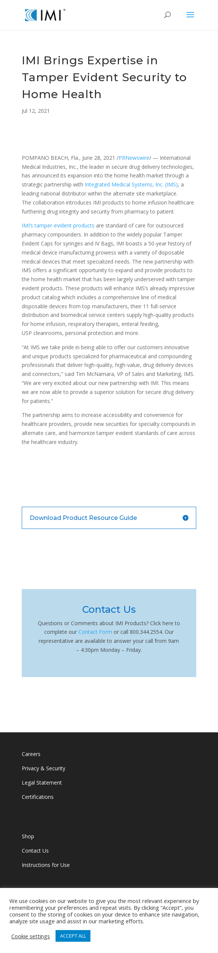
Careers (31, 754)
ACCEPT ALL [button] (73, 935)
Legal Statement (42, 782)
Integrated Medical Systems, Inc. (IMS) (131, 184)
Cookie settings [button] (30, 936)
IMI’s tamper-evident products (58, 225)
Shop (28, 836)
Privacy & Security (43, 768)
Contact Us (36, 850)
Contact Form (95, 631)
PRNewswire (134, 157)
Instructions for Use (46, 864)
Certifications (38, 796)
